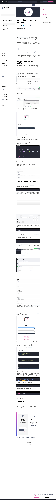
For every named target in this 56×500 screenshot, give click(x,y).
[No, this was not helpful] (30, 445)
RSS (53, 4)
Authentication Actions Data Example (8, 23)
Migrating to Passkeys (6, 31)
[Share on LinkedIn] (23, 25)
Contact (33, 1)
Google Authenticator (35, 305)
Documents (3, 103)
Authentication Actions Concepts (23, 37)
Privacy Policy (36, 495)
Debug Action (35, 344)
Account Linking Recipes (46, 19)
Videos (3, 105)
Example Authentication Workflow (49, 11)
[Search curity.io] (41, 1)
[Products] (11, 1)
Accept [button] (37, 497)
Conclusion (46, 14)
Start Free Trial (33, 425)
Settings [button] (47, 497)
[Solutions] (15, 1)
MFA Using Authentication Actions (7, 18)
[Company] (29, 1)
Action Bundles (5, 25)
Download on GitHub (21, 28)
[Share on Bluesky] (21, 25)
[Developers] (24, 1)
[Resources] (20, 1)
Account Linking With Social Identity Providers (7, 29)
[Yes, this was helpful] (27, 445)
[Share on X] (19, 25)
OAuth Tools (36, 234)
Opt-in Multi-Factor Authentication (7, 20)
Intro (45, 9)
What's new (49, 4)
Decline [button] (42, 497)
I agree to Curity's (23, 432)
